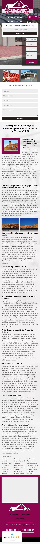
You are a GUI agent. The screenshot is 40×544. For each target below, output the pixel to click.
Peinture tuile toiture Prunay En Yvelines (19, 467)
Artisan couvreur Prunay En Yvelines (32, 472)
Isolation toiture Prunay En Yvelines (6, 472)
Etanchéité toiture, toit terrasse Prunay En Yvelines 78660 (7, 463)
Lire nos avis (11, 540)
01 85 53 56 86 (15, 18)
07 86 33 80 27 (15, 22)
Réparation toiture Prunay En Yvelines (19, 461)
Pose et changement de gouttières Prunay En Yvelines (32, 464)
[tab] (10, 76)
